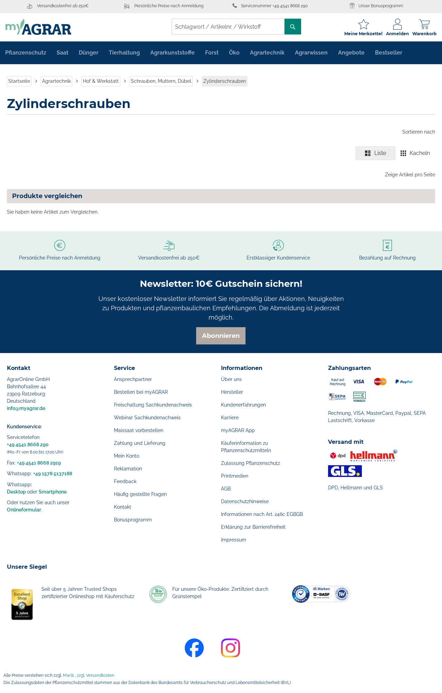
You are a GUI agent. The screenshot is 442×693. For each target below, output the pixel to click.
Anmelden (396, 33)
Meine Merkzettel (362, 33)
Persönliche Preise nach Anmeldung (168, 5)
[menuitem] (25, 53)
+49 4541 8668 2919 (39, 463)
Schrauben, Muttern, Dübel (161, 82)
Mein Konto (126, 456)
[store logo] (40, 27)
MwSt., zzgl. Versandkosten (88, 675)
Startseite (19, 82)
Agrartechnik (56, 82)
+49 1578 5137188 (52, 473)
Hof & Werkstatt (101, 82)
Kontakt (122, 507)
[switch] (395, 155)
